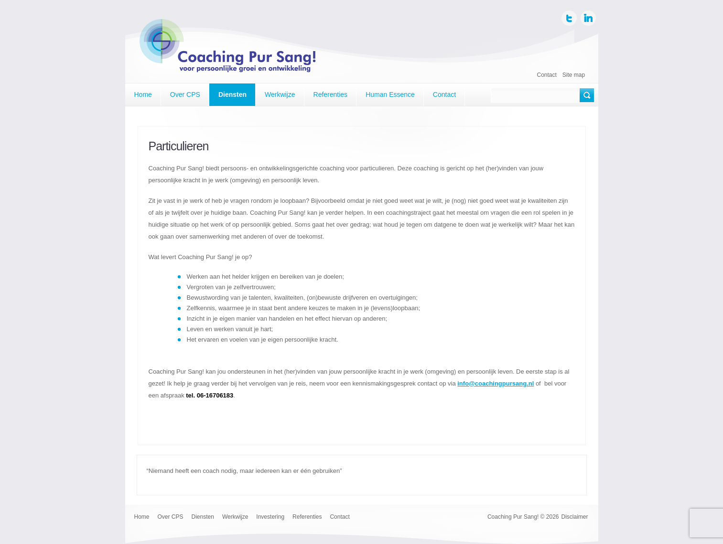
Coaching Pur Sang (228, 48)
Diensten (232, 94)
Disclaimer (574, 516)
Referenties (330, 94)
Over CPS (185, 94)
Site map (573, 75)
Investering (270, 516)
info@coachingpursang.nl (495, 383)
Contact (547, 75)
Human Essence (390, 94)
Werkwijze (280, 94)
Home (143, 94)
